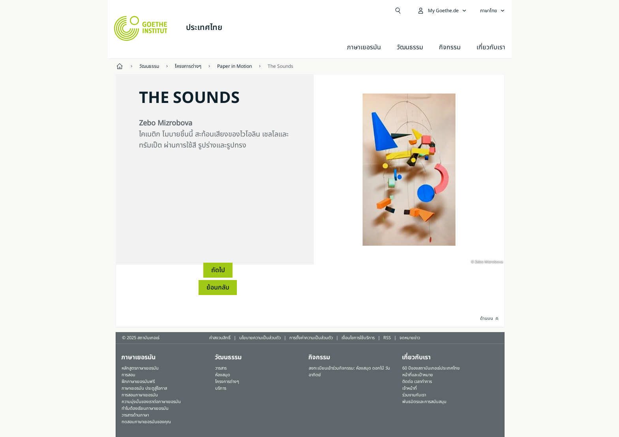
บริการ (220, 388)
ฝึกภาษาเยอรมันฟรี (138, 381)
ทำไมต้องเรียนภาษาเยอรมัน (145, 408)
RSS (387, 337)
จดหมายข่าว (410, 337)
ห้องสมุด (222, 375)
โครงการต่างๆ (227, 381)
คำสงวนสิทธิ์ (220, 337)
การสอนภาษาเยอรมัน (140, 395)
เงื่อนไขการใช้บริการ (358, 337)
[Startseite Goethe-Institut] (140, 28)
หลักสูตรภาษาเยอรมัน (140, 368)
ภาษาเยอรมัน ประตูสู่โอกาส (144, 388)
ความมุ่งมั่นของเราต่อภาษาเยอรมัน (151, 401)
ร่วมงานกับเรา (414, 395)
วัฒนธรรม (410, 47)
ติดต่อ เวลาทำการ (417, 381)
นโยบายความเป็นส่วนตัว (260, 337)
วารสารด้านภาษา (135, 415)
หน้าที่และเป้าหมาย (417, 375)
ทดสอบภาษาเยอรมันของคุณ (146, 421)
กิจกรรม (319, 357)
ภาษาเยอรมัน (364, 47)
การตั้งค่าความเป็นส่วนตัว (311, 337)
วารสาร (221, 368)
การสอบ (128, 375)
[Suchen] (398, 11)
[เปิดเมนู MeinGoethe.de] (441, 11)
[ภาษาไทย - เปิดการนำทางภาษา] (492, 11)
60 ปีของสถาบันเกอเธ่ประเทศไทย (431, 368)
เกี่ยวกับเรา (490, 47)
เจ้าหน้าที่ (409, 388)
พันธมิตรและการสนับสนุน (424, 401)
